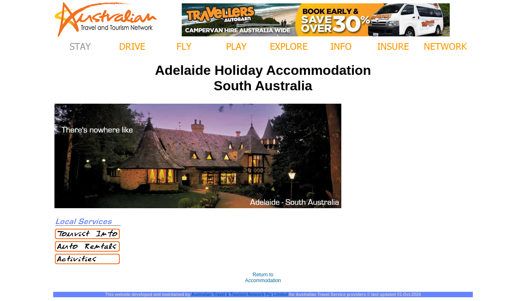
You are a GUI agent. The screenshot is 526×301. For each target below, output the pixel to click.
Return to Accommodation (263, 277)
